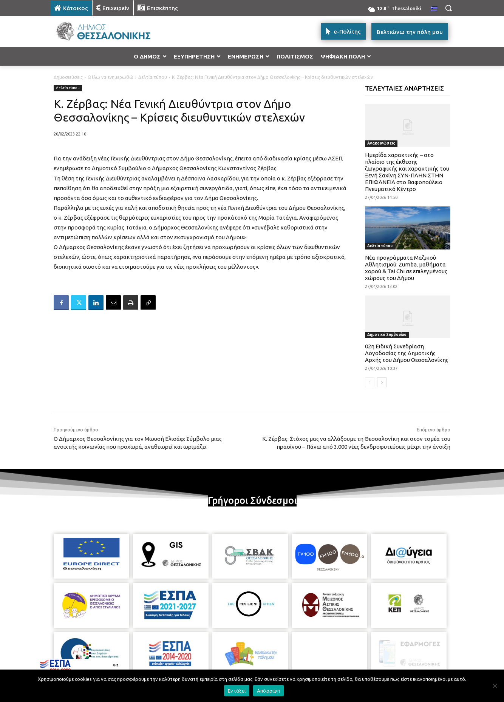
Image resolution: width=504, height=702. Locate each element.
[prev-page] (369, 382)
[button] (448, 8)
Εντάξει (237, 690)
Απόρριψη (268, 690)
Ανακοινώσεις (381, 143)
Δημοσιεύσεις (68, 77)
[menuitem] (434, 9)
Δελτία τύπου (152, 77)
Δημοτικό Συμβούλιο (387, 335)
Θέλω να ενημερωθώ (110, 77)
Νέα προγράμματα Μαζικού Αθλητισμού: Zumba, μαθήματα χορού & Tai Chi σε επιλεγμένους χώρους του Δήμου (406, 267)
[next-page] (382, 382)
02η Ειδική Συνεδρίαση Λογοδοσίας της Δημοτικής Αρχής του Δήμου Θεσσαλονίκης (406, 353)
